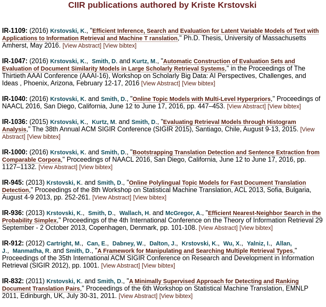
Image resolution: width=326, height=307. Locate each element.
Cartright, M (63, 243)
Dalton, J (161, 243)
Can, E (96, 243)
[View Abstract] (82, 45)
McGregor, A (182, 213)
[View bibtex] (119, 45)
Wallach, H (134, 213)
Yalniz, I (258, 243)
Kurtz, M (144, 61)
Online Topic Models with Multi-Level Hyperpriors (202, 99)
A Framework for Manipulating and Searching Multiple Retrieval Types (195, 250)
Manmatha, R (31, 250)
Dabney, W (128, 243)
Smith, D (103, 61)
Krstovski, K (67, 30)
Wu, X (231, 243)
